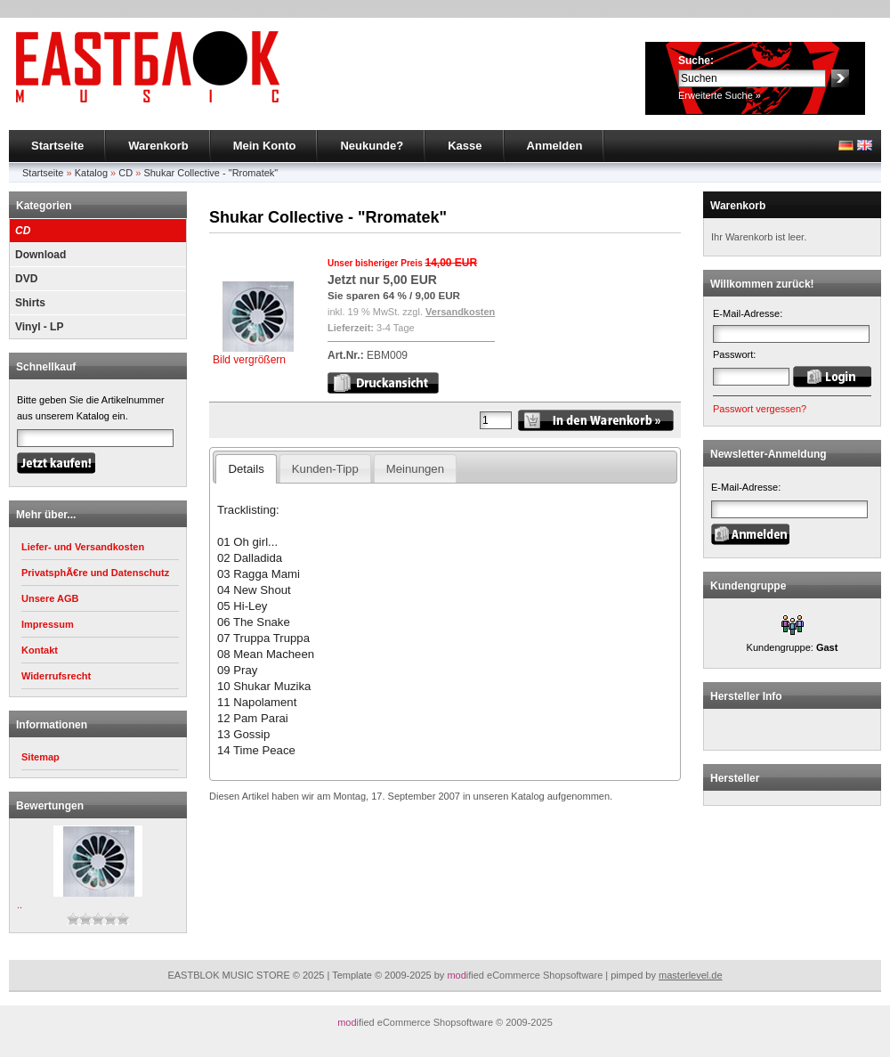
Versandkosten (460, 311)
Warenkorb (158, 145)
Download (40, 254)
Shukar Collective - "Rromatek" (210, 172)
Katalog (91, 172)
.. (19, 904)
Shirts (30, 303)
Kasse (464, 145)
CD (125, 172)
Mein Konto (264, 145)
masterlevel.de (691, 975)
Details (245, 469)
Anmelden (555, 145)
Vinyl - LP (39, 327)
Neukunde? (371, 145)
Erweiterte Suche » (719, 95)
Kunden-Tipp (325, 469)
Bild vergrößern (257, 354)
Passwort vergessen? (759, 408)
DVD (26, 278)
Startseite (57, 145)
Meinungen (415, 469)
